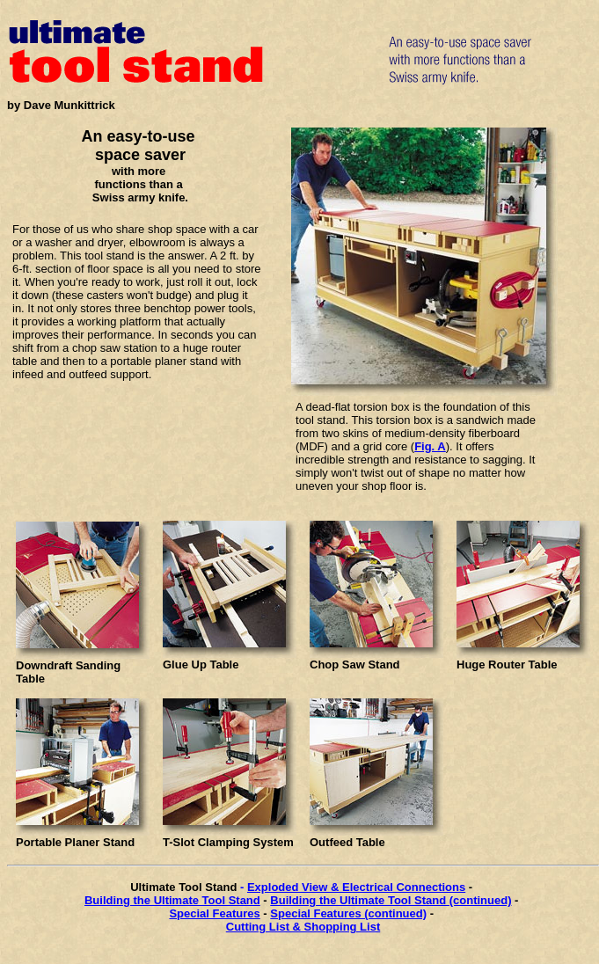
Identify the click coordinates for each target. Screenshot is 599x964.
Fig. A (430, 446)
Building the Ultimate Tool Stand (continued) (390, 900)
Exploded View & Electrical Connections (356, 887)
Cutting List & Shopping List (303, 926)
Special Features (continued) (348, 913)
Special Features (214, 913)
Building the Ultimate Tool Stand (172, 900)
